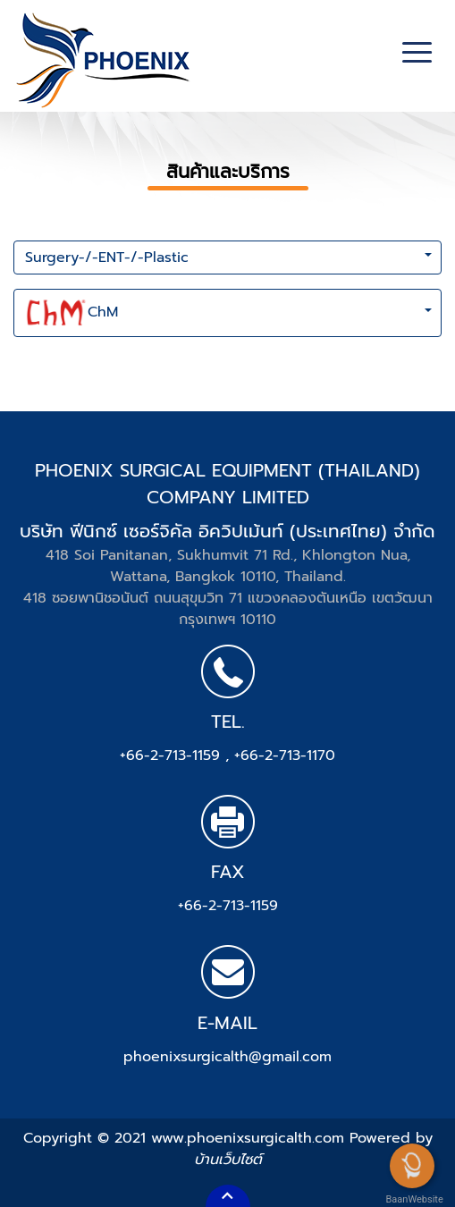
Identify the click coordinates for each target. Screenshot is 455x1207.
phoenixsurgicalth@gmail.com (227, 1057)
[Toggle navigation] (417, 54)
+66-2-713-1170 (284, 755)
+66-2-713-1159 (172, 755)
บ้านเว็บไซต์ (228, 1159)
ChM (71, 313)
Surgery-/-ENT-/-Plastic (107, 257)
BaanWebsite (413, 1199)
